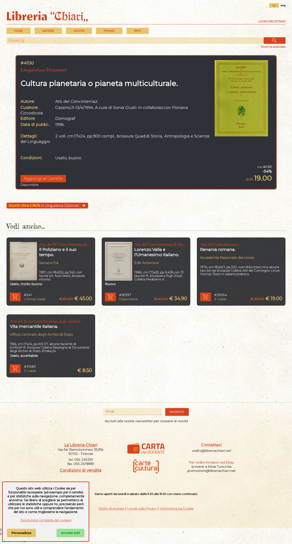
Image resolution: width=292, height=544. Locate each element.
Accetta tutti (70, 533)
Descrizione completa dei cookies (45, 520)
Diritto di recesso (111, 508)
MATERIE (48, 30)
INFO (137, 30)
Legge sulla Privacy (142, 508)
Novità (79, 30)
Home (18, 30)
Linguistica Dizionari (43, 69)
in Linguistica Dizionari (47, 205)
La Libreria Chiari (80, 445)
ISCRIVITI (177, 412)
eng (283, 5)
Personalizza (21, 533)
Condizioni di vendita (80, 470)
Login (262, 21)
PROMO (109, 30)
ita (274, 5)
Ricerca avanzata (273, 46)
